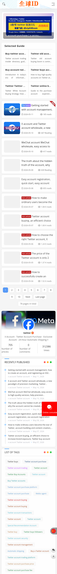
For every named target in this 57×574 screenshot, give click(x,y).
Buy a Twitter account (40, 548)
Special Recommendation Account (22, 523)
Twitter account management (20, 542)
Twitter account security (18, 535)
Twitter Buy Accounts (17, 472)
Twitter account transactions (20, 510)
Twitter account (40, 465)
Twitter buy (12, 529)
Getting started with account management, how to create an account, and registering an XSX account (30, 373)
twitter (28, 332)
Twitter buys (13, 459)
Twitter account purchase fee (20, 567)
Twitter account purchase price (21, 561)
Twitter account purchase (35, 459)
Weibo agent (41, 491)
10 (19, 294)
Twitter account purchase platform (22, 484)
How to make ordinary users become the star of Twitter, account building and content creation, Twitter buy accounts (30, 427)
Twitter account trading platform (21, 555)
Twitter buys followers (33, 529)
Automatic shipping (16, 548)
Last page (40, 294)
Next (28, 294)
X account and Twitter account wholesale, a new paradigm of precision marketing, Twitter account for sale (30, 384)
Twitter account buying (17, 497)
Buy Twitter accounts (16, 478)
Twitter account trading (17, 465)
